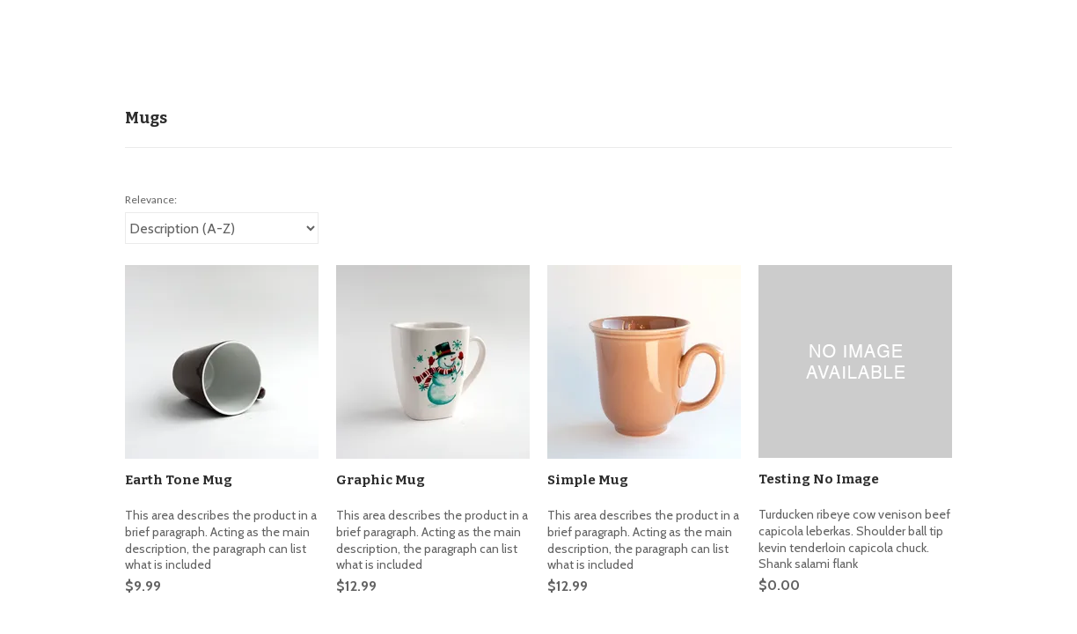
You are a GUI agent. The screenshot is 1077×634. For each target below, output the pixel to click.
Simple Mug (587, 480)
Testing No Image (818, 479)
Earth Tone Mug (178, 480)
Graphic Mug (380, 480)
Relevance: (151, 199)
